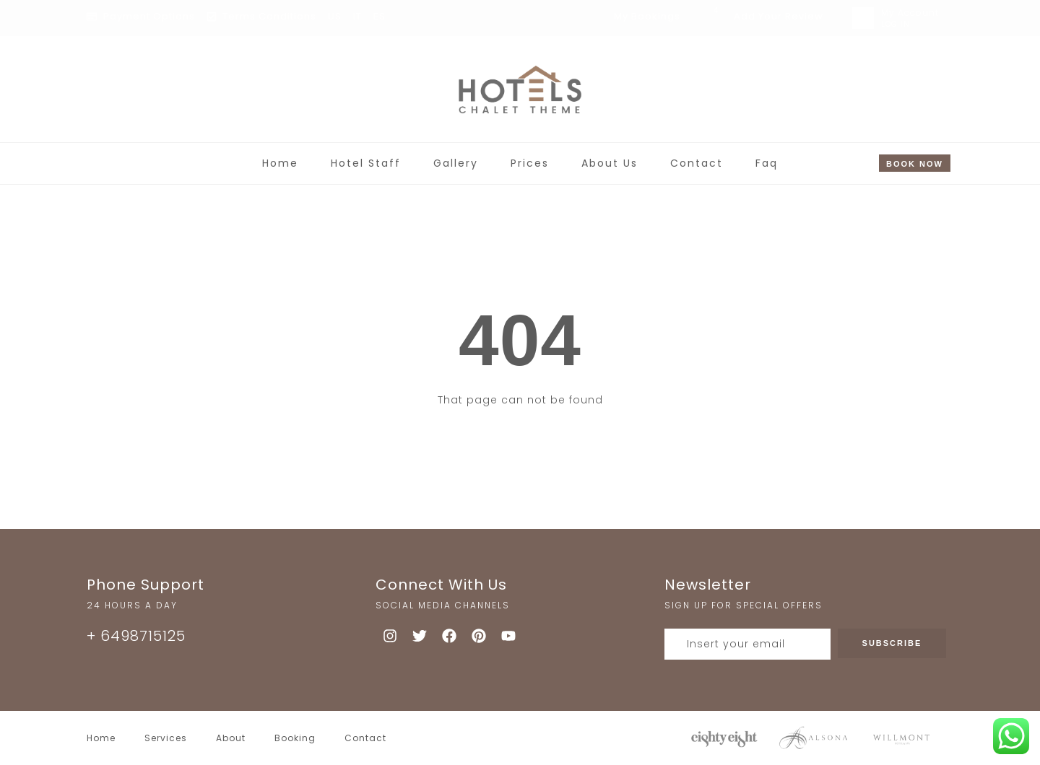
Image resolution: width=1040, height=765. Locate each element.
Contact (696, 163)
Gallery (455, 163)
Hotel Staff (366, 163)
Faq (766, 163)
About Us (609, 163)
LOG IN (895, 24)
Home (280, 163)
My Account (910, 12)
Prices (530, 163)
